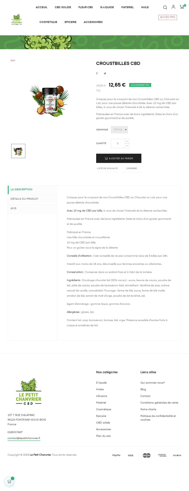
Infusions (101, 422)
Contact (145, 422)
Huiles (100, 416)
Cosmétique (103, 436)
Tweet (105, 100)
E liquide (101, 409)
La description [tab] (24, 216)
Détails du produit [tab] (27, 225)
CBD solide (103, 449)
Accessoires (103, 456)
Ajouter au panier (119, 185)
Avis (16, 234)
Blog (143, 416)
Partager (97, 100)
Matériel (101, 429)
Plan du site (103, 462)
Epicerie (101, 442)
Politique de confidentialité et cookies (158, 444)
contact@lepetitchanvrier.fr (24, 465)
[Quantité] (118, 170)
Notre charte (148, 436)
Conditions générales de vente (159, 429)
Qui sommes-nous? (152, 409)
